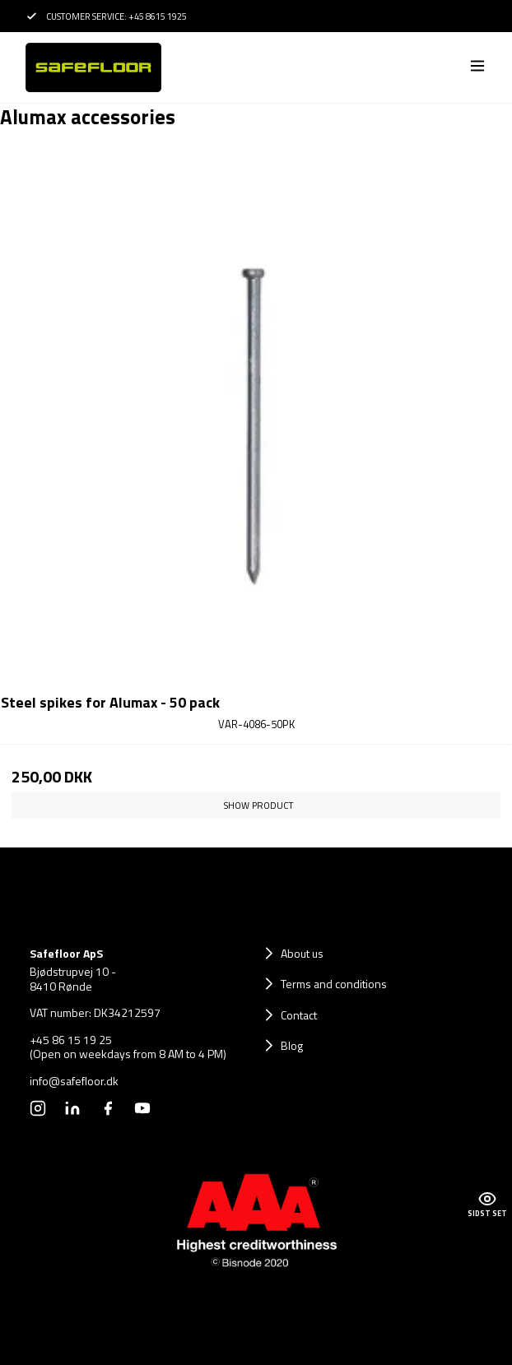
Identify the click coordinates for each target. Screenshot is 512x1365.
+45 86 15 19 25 (71, 1040)
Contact (299, 1015)
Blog (292, 1045)
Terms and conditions (334, 983)
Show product (258, 805)
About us (302, 953)
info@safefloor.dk (74, 1081)
